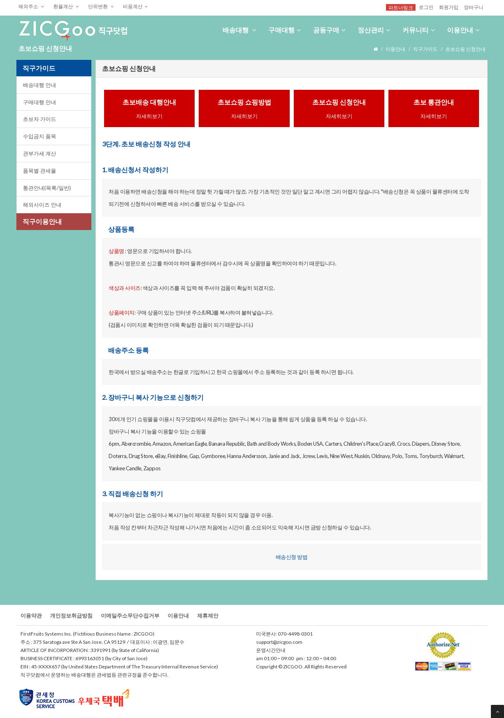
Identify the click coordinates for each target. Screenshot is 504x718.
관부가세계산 (39, 153)
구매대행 (284, 30)
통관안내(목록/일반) (47, 188)
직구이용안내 (42, 221)
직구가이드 (425, 49)
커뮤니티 (418, 30)
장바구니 (474, 7)
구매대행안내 (39, 102)
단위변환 (101, 6)
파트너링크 (400, 7)
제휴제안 (207, 615)
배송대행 (239, 30)
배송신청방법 (292, 557)
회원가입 (449, 7)
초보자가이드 (39, 119)
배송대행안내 (39, 85)
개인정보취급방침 (71, 615)
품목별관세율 (39, 170)
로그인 (426, 7)
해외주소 (31, 6)
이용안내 (463, 30)
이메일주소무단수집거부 (130, 615)
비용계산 (135, 6)
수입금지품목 (39, 136)
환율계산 (66, 6)
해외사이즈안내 (42, 204)
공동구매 (329, 30)
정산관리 (374, 30)
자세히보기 (149, 116)
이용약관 (31, 615)
